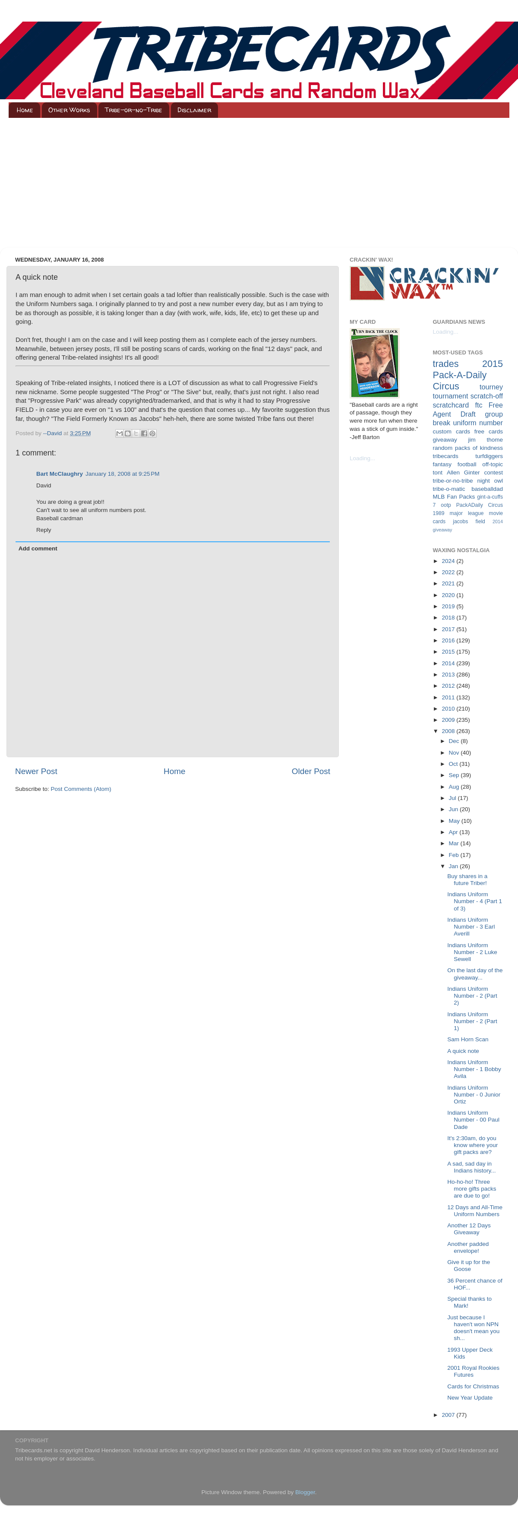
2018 (449, 617)
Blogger (305, 1492)
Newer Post (36, 771)
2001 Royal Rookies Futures (473, 1371)
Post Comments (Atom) (81, 789)
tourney (491, 387)
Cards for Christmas (473, 1386)
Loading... (362, 458)
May (455, 821)
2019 (449, 606)
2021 (449, 583)
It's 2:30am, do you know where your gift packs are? (472, 1145)
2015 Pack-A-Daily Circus (468, 375)
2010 (449, 708)
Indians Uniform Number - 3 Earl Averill (471, 927)
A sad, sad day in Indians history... (471, 1167)
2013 (449, 674)
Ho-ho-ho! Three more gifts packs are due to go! (471, 1189)
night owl (490, 480)
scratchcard (451, 405)
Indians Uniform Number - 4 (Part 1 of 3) (474, 901)
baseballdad (487, 489)
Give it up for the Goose (468, 1265)
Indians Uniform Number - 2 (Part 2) (472, 996)
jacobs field (469, 521)
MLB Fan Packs (454, 496)
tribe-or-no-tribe (453, 480)
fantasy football (455, 464)
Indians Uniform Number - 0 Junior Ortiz (473, 1094)
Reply (43, 530)
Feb (455, 855)
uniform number (478, 423)
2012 (449, 686)
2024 (449, 561)
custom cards (451, 431)
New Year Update (470, 1397)
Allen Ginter (463, 472)
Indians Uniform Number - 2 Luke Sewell (472, 952)
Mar (455, 843)
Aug (455, 787)
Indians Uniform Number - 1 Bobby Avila (474, 1069)
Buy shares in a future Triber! (467, 879)
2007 (449, 1415)
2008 (449, 731)
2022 (449, 572)
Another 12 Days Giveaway (469, 1229)
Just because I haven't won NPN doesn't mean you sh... (473, 1328)
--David (53, 433)
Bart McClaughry (59, 474)
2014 (449, 663)
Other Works (69, 109)
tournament (450, 396)
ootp (446, 505)
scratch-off (487, 396)
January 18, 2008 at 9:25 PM (122, 474)
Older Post (311, 771)
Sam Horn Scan (467, 1039)
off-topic (492, 464)
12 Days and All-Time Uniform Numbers (474, 1210)
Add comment (38, 548)
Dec (455, 741)
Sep (455, 775)
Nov (455, 752)
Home (25, 109)
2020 (449, 595)
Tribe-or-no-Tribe (133, 109)
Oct (454, 764)
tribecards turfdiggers (468, 456)
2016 (449, 640)
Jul (453, 798)
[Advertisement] (259, 182)
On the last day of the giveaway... (474, 973)
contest (493, 472)
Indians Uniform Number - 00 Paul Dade (473, 1119)
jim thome (485, 439)
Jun (454, 809)
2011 (449, 697)
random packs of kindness (468, 448)
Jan (454, 866)
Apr (454, 832)
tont (438, 472)
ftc (478, 405)
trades (446, 363)
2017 (449, 629)
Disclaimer (194, 109)
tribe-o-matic (449, 489)
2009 (449, 720)
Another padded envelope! (468, 1247)
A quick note (463, 1051)
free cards (488, 431)
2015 (449, 651)
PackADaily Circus (479, 505)
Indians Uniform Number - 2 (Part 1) (472, 1021)
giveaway (445, 439)
